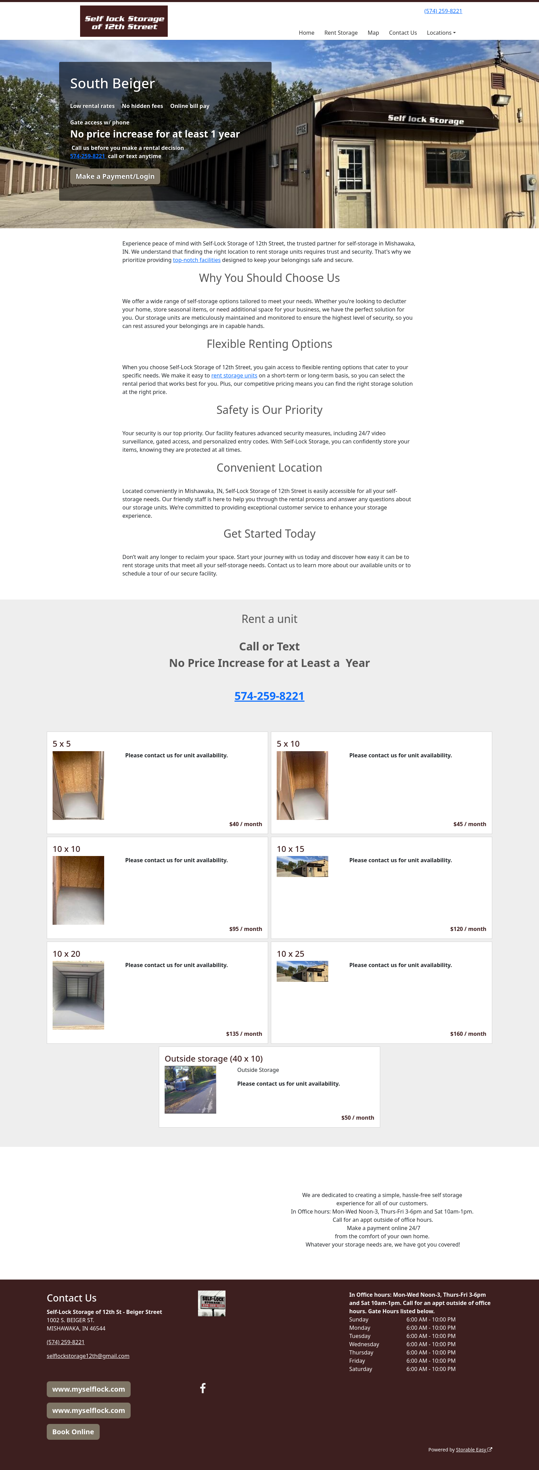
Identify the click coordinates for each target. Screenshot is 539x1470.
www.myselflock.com (88, 1389)
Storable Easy (474, 1449)
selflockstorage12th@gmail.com (88, 1356)
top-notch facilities (197, 260)
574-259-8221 (88, 156)
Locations (439, 32)
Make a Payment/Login (115, 176)
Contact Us (403, 32)
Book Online (73, 1431)
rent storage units (234, 375)
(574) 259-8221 (443, 11)
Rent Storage (341, 32)
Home (307, 32)
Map (373, 32)
